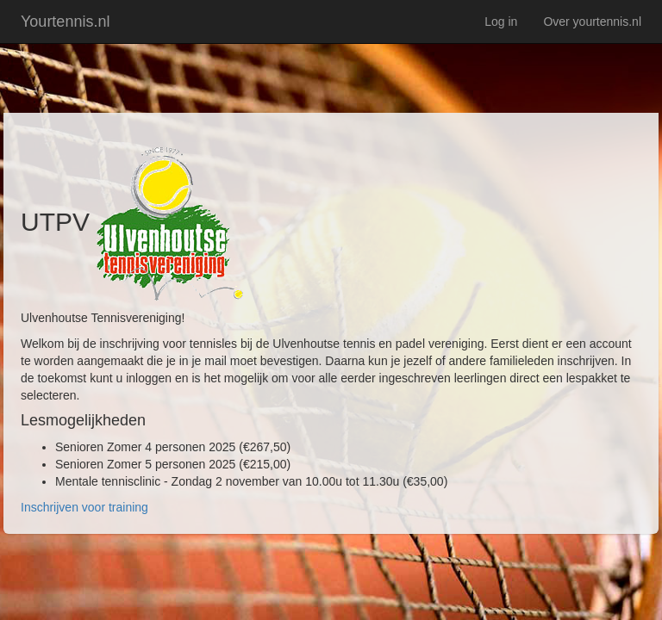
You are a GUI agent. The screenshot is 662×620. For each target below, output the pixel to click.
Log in (500, 21)
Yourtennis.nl (65, 21)
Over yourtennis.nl (592, 21)
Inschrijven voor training (84, 507)
